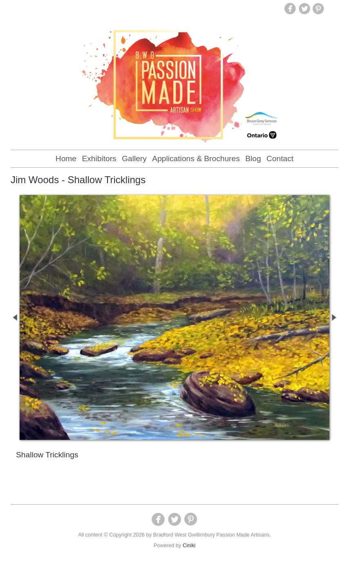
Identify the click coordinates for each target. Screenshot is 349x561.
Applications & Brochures (195, 158)
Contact (279, 158)
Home (66, 158)
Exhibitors (99, 158)
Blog (253, 158)
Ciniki (189, 545)
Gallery (134, 158)
